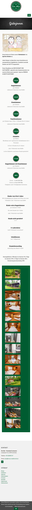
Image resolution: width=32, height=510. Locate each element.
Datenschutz (4, 483)
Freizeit (3, 478)
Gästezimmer (4, 476)
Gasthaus (3, 472)
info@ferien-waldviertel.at (11, 458)
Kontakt (3, 479)
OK (16, 508)
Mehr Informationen (20, 506)
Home (2, 471)
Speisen (3, 474)
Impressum (4, 481)
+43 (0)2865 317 (9, 455)
